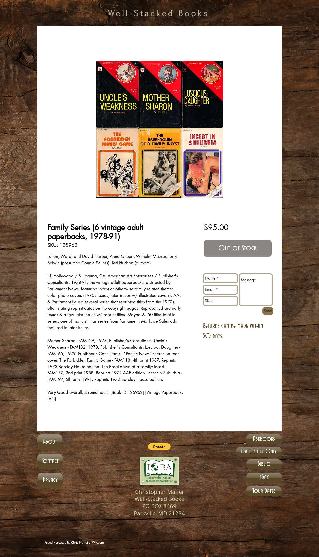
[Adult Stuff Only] (259, 452)
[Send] (267, 311)
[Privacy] (50, 480)
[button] (159, 446)
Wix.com (98, 542)
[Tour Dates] (264, 491)
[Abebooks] (264, 439)
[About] (49, 442)
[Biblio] (264, 464)
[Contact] (50, 461)
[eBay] (264, 478)
